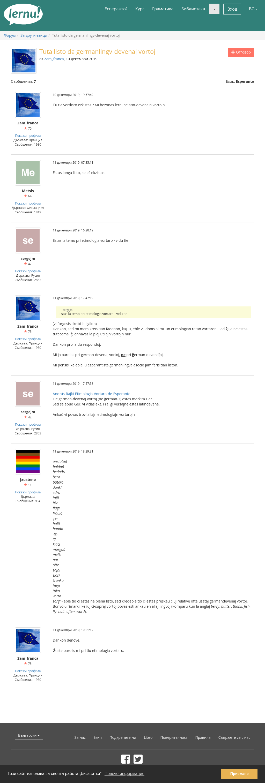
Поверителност (174, 737)
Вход (232, 9)
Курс (139, 9)
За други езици (33, 35)
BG (253, 9)
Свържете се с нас (234, 737)
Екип (97, 737)
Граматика (162, 9)
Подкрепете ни (122, 737)
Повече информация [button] (124, 773)
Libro (148, 737)
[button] (214, 9)
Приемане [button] (239, 774)
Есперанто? (116, 9)
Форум (10, 35)
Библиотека (193, 9)
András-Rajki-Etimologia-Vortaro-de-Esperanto (91, 393)
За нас (80, 737)
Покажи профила (28, 135)
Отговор (241, 52)
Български (29, 735)
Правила (203, 737)
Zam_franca (54, 58)
